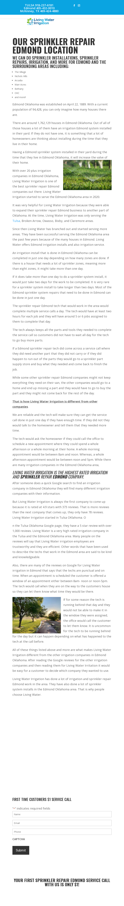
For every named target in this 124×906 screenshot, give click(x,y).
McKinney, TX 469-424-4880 (39, 11)
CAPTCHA (18, 839)
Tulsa (16, 221)
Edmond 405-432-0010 (39, 8)
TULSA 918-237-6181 (39, 5)
